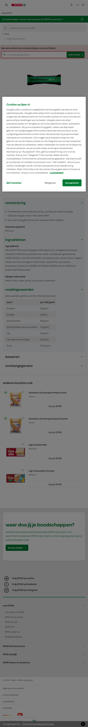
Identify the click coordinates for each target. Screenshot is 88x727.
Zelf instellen (14, 182)
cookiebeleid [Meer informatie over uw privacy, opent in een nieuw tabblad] (56, 172)
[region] (44, 144)
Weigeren (50, 182)
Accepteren (72, 182)
